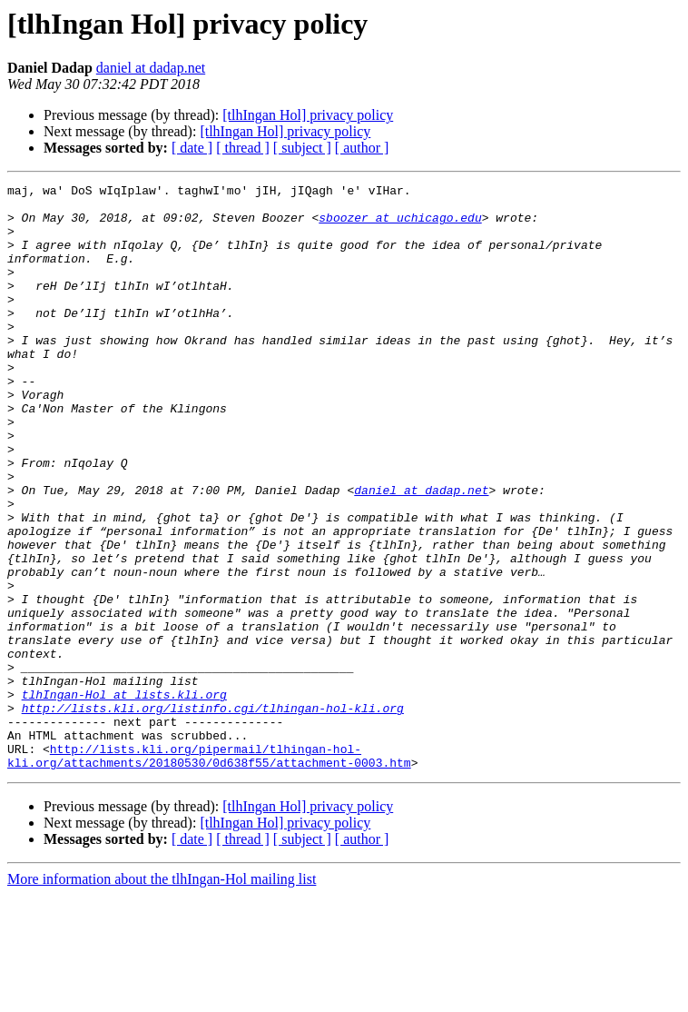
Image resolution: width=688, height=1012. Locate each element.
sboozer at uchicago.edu (400, 225)
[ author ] (362, 147)
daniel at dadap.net (150, 67)
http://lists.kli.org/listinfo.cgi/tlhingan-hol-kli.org (213, 814)
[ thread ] (243, 147)
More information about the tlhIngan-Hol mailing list (161, 996)
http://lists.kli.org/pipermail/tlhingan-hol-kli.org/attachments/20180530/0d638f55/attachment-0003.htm (209, 871)
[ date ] (192, 147)
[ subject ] (302, 147)
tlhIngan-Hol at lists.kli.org (124, 797)
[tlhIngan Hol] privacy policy (307, 115)
